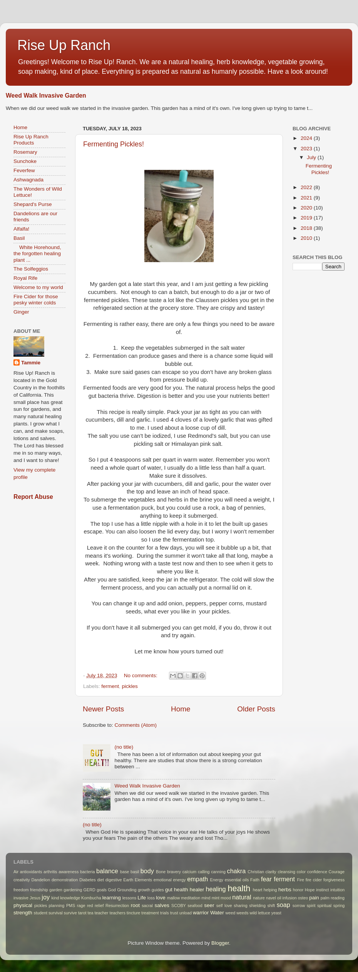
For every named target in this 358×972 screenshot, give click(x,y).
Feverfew (24, 170)
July (312, 157)
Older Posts (256, 709)
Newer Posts (103, 709)
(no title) (123, 747)
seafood (194, 905)
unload (185, 913)
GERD (89, 889)
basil (134, 871)
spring (339, 905)
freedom (21, 889)
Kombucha (91, 898)
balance (107, 870)
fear (266, 879)
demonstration (65, 879)
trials (164, 913)
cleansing (286, 871)
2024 (307, 138)
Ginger (21, 312)
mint (215, 898)
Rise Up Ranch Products (31, 140)
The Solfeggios (30, 269)
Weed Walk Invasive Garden (46, 95)
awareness (69, 871)
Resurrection (117, 905)
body (147, 870)
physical (22, 905)
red (90, 905)
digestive (113, 879)
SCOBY (178, 905)
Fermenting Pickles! (113, 144)
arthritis (50, 871)
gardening (73, 889)
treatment (150, 913)
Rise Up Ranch (63, 45)
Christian (256, 871)
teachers (117, 913)
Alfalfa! (21, 229)
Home (180, 709)
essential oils (237, 879)
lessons (129, 898)
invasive (20, 898)
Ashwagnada (28, 180)
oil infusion (287, 898)
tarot (82, 913)
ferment (110, 686)
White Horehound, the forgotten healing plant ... (37, 253)
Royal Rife (25, 278)
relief (99, 905)
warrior (201, 913)
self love (224, 905)
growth (144, 889)
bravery (174, 871)
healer (197, 889)
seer (209, 905)
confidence (317, 871)
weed (230, 913)
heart (258, 889)
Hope (310, 889)
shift (271, 905)
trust (174, 913)
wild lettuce (259, 913)
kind (55, 898)
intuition (337, 889)
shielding (257, 905)
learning (111, 898)
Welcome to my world (38, 287)
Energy (216, 879)
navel (271, 898)
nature (259, 898)
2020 (307, 208)
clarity (271, 871)
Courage (337, 871)
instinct (322, 889)
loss (151, 898)
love (161, 898)
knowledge (70, 898)
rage (81, 905)
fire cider (314, 879)
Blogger (220, 943)
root (135, 905)
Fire (300, 879)
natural (241, 897)
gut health (176, 889)
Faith (254, 879)
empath (197, 879)
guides (158, 889)
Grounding (126, 889)
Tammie (30, 363)
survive (70, 913)
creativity (21, 879)
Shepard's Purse (32, 204)
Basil (19, 238)
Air (15, 871)
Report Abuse (33, 496)
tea (90, 913)
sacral (147, 905)
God (111, 889)
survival (56, 913)
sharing (240, 905)
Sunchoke (25, 161)
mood (226, 898)
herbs (284, 889)
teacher (101, 913)
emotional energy (170, 879)
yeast (276, 913)
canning (218, 871)
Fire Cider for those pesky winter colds (35, 300)
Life (141, 898)
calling (204, 871)
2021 (307, 198)
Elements (143, 879)
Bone (161, 871)
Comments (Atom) (136, 725)
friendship (39, 889)
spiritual (324, 905)
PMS (70, 905)
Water (217, 913)
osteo (303, 898)
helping (270, 889)
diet (100, 879)
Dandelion (40, 879)
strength (22, 913)
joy (46, 897)
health (239, 888)
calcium (189, 871)
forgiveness (334, 879)
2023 (307, 148)
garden (55, 889)
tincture (133, 913)
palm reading (333, 898)
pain (314, 898)
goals (102, 889)
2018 (307, 228)
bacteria (87, 871)
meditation (190, 898)
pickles (130, 686)
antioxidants (31, 871)
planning (57, 905)
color (301, 871)
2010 (307, 238)
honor (298, 889)
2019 (307, 218)
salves (161, 905)
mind (205, 898)
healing (216, 889)
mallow (173, 898)
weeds (242, 913)
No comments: (141, 675)
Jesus (35, 898)
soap (283, 904)
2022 (307, 187)
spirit (311, 905)
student (40, 913)
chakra (236, 870)
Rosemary (25, 152)
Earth (128, 879)
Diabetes (87, 879)
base (124, 871)
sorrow (299, 905)
